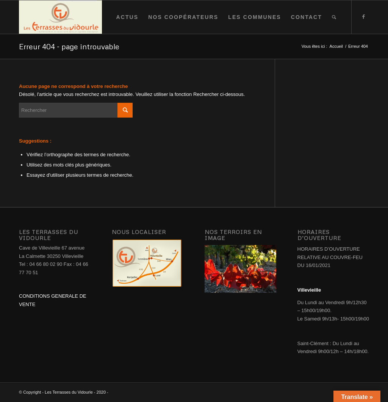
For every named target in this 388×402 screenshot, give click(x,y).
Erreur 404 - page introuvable (69, 46)
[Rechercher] (334, 17)
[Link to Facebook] (363, 16)
